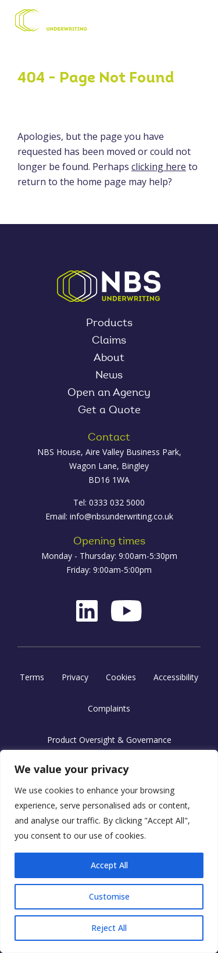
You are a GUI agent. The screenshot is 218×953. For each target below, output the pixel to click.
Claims (109, 341)
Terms (32, 677)
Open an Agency (109, 393)
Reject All (109, 927)
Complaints (109, 708)
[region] (109, 851)
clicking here (158, 166)
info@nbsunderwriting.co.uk (121, 516)
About (109, 358)
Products (109, 324)
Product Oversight (164, 21)
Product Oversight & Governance (109, 739)
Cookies (121, 677)
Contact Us (126, 21)
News (109, 376)
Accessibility (175, 677)
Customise (109, 896)
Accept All (109, 865)
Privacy (75, 677)
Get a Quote (109, 411)
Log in (145, 21)
